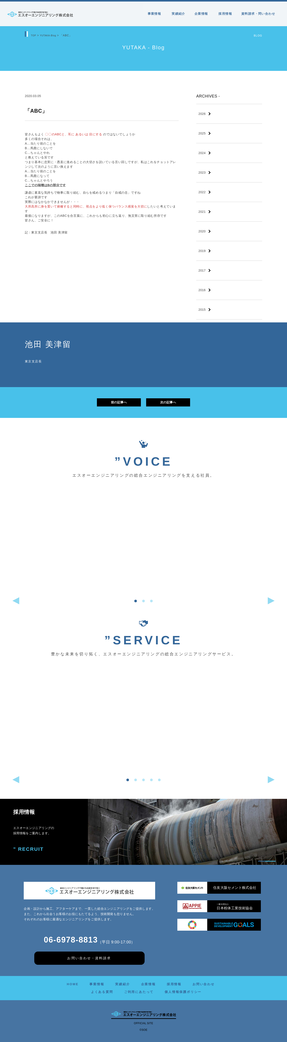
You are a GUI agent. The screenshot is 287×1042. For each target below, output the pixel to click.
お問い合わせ (204, 984)
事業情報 (155, 13)
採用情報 (225, 13)
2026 (202, 114)
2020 (202, 231)
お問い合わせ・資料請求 (89, 958)
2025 (202, 133)
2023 (202, 172)
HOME (72, 984)
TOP (34, 35)
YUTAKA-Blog (50, 35)
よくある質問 (102, 992)
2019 (202, 251)
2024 (202, 153)
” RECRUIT (29, 850)
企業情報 (201, 13)
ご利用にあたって (139, 992)
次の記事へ (168, 402)
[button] (135, 601)
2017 (202, 270)
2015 (202, 309)
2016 (202, 290)
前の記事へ (119, 402)
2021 (202, 211)
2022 (202, 192)
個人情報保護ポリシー (183, 992)
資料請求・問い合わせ (258, 13)
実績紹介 (178, 13)
